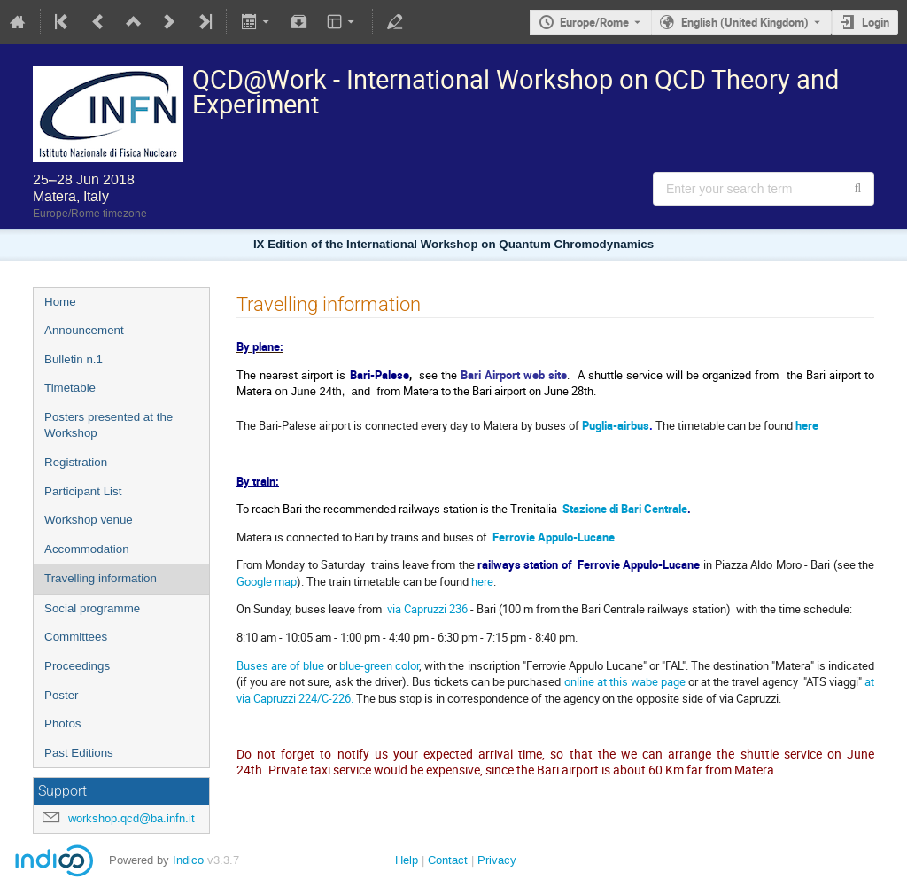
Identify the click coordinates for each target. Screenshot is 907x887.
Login (875, 22)
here (806, 425)
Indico (188, 860)
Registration (75, 462)
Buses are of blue (280, 665)
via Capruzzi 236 (427, 609)
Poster (61, 695)
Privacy (496, 860)
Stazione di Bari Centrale (624, 509)
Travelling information (100, 578)
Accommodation (86, 549)
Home (60, 301)
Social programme (92, 608)
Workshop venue (88, 519)
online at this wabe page (626, 681)
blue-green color (379, 665)
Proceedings (77, 666)
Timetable (70, 387)
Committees (75, 636)
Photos (62, 723)
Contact (448, 860)
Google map (266, 581)
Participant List (82, 491)
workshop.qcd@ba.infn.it (131, 818)
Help (406, 860)
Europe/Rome (594, 22)
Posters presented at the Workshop (108, 425)
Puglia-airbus (615, 425)
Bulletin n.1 (73, 359)
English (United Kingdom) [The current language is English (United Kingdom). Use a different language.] (745, 22)
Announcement (84, 330)
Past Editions (78, 752)
